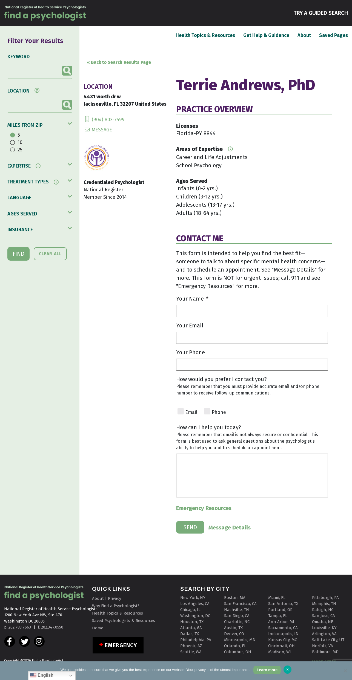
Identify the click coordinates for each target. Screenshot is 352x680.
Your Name (192, 298)
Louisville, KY (324, 627)
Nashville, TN (236, 609)
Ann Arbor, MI (281, 621)
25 (20, 150)
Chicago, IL (190, 609)
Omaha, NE (322, 621)
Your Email (189, 325)
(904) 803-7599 (104, 120)
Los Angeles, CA (195, 603)
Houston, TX (192, 621)
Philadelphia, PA (195, 639)
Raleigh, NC (322, 609)
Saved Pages (333, 35)
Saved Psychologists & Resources (123, 620)
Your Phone (190, 352)
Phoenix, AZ (191, 645)
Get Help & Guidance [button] (266, 35)
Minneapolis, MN (240, 639)
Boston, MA (234, 597)
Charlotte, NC (237, 621)
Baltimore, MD (325, 651)
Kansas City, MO (282, 639)
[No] (345, 670)
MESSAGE (98, 130)
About (304, 35)
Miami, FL (276, 597)
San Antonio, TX (283, 603)
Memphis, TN (324, 603)
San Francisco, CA (240, 603)
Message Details (229, 527)
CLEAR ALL (50, 253)
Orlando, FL (235, 645)
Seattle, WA (191, 651)
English (41, 675)
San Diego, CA (237, 615)
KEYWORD (18, 57)
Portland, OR (280, 609)
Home (97, 628)
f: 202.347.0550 (50, 627)
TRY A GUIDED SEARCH (321, 12)
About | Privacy (106, 598)
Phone (219, 412)
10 (20, 142)
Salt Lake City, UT (328, 639)
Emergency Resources (203, 508)
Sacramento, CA (283, 627)
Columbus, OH (237, 651)
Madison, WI (279, 651)
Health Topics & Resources (205, 35)
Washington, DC (195, 615)
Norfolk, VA (322, 645)
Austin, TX (233, 627)
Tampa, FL (277, 615)
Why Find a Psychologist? (115, 605)
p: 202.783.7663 (17, 627)
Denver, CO (234, 633)
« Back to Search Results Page (119, 62)
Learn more (267, 670)
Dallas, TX (189, 633)
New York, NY (192, 597)
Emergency (121, 645)
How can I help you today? (208, 427)
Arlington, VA (324, 633)
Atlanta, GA (191, 627)
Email (191, 412)
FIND (18, 253)
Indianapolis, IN (283, 633)
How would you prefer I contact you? (221, 379)
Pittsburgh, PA (325, 597)
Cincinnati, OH (281, 645)
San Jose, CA (323, 615)
